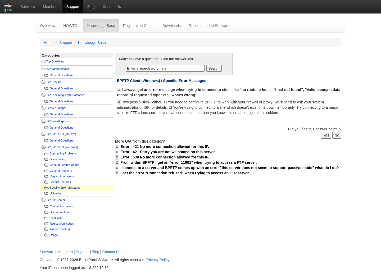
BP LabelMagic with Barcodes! (66, 95)
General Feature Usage (64, 164)
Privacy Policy (157, 260)
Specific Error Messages (65, 187)
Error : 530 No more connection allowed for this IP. (164, 157)
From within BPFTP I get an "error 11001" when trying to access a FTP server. (188, 162)
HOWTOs (71, 26)
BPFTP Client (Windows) (62, 147)
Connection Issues (61, 206)
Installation (56, 217)
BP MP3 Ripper (56, 108)
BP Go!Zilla (54, 82)
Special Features (60, 182)
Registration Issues (62, 176)
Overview (47, 26)
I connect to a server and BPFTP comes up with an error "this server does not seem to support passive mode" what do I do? (229, 168)
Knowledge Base (103, 25)
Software (27, 6)
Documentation (59, 212)
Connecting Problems (63, 153)
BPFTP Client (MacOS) (61, 134)
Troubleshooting (60, 229)
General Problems (61, 170)
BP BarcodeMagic (58, 68)
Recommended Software (209, 26)
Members (50, 6)
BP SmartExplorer (58, 121)
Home (48, 42)
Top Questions (55, 61)
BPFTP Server (56, 200)
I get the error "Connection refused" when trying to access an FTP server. (185, 173)
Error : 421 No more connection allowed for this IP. (164, 146)
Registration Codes (139, 26)
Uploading (56, 193)
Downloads (171, 26)
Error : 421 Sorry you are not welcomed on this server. (168, 152)
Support (72, 6)
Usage (54, 234)
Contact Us (112, 6)
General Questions (61, 75)
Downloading (58, 159)
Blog (91, 6)
